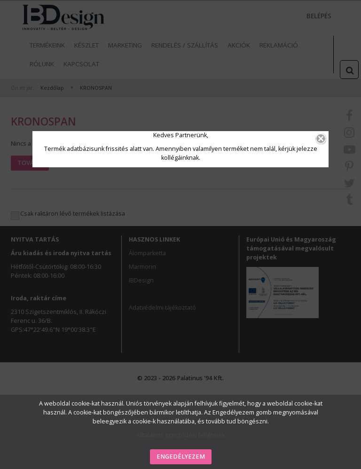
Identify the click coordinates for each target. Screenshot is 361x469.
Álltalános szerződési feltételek (180, 435)
